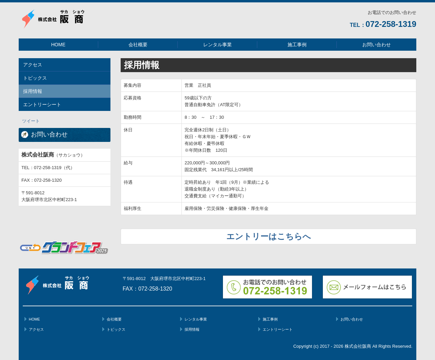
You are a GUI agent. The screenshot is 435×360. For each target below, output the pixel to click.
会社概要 (137, 44)
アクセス (32, 64)
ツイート (31, 121)
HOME (58, 44)
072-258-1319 (391, 24)
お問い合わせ (376, 44)
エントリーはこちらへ (268, 236)
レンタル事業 (217, 44)
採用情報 (32, 91)
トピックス (35, 78)
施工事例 (297, 44)
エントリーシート (42, 104)
